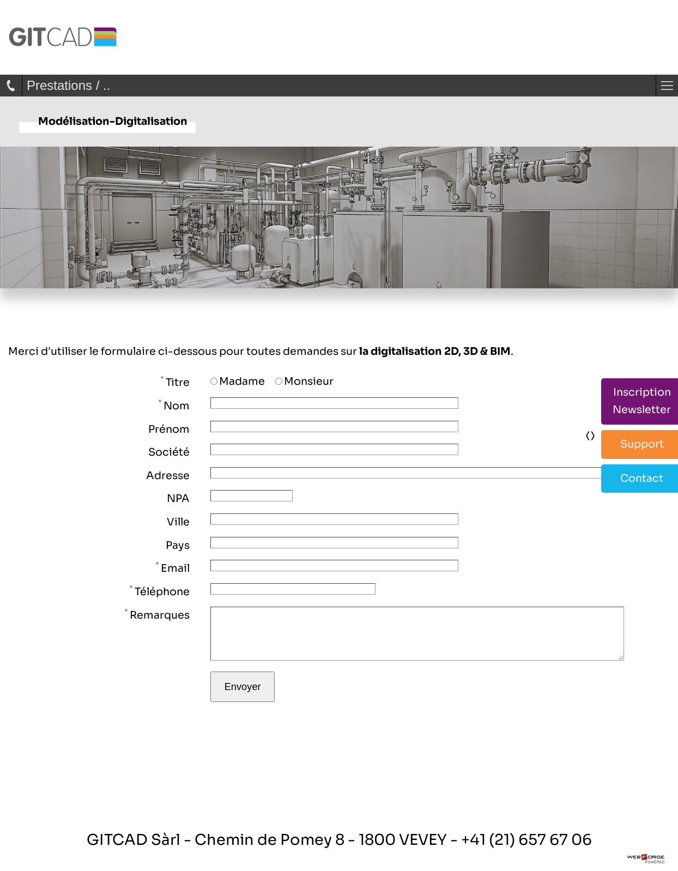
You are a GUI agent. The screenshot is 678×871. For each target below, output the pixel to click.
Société (169, 452)
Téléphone (160, 590)
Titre (175, 381)
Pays (178, 545)
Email (173, 567)
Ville (178, 522)
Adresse (168, 475)
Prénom (169, 429)
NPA (178, 498)
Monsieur (304, 381)
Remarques (157, 614)
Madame (237, 381)
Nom (174, 405)
